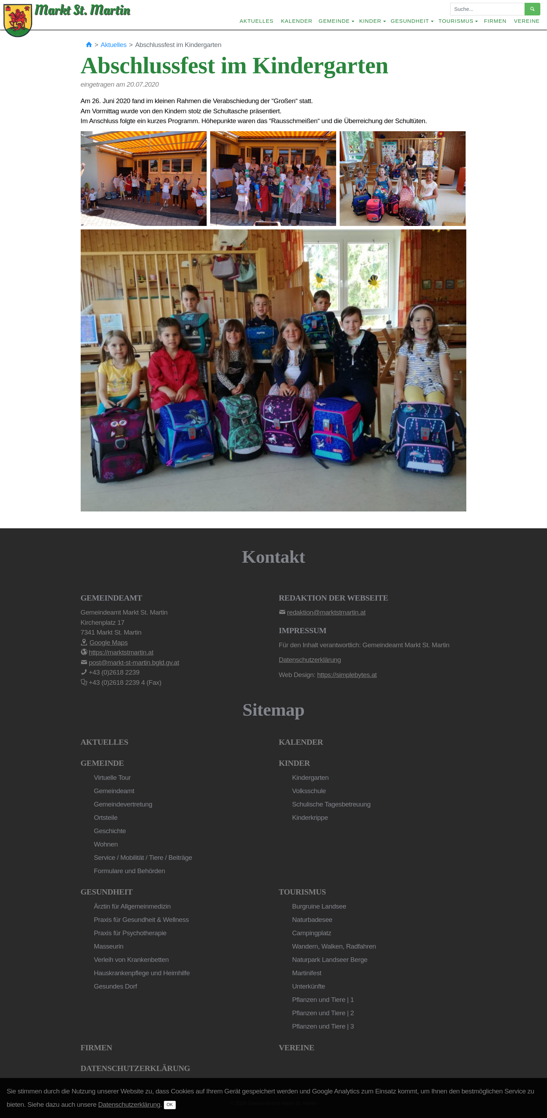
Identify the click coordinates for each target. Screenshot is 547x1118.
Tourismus (302, 892)
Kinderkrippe (310, 817)
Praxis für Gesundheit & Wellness (141, 919)
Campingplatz (312, 933)
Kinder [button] (370, 21)
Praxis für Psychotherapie (130, 933)
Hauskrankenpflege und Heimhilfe (142, 973)
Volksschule (309, 791)
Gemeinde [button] (334, 21)
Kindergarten (310, 777)
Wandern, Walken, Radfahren (334, 946)
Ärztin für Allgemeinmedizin (132, 906)
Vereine (527, 21)
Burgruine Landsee (319, 906)
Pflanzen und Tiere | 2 (323, 1013)
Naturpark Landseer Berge (330, 959)
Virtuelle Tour (112, 777)
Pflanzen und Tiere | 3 (323, 1026)
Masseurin (109, 946)
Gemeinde (102, 763)
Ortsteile (106, 817)
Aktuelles (257, 21)
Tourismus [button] (456, 21)
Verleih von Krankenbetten (131, 959)
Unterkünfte (308, 986)
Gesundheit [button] (410, 21)
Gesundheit (107, 892)
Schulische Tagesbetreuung (331, 804)
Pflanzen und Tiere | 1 (323, 999)
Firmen (495, 21)
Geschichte (110, 831)
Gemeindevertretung (123, 804)
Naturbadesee (312, 919)
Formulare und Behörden (129, 871)
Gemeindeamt (114, 791)
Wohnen (106, 844)
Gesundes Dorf (115, 986)
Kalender (297, 21)
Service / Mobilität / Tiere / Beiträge (143, 857)
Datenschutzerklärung (135, 1068)
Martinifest (306, 973)
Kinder (294, 763)
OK (170, 1104)
